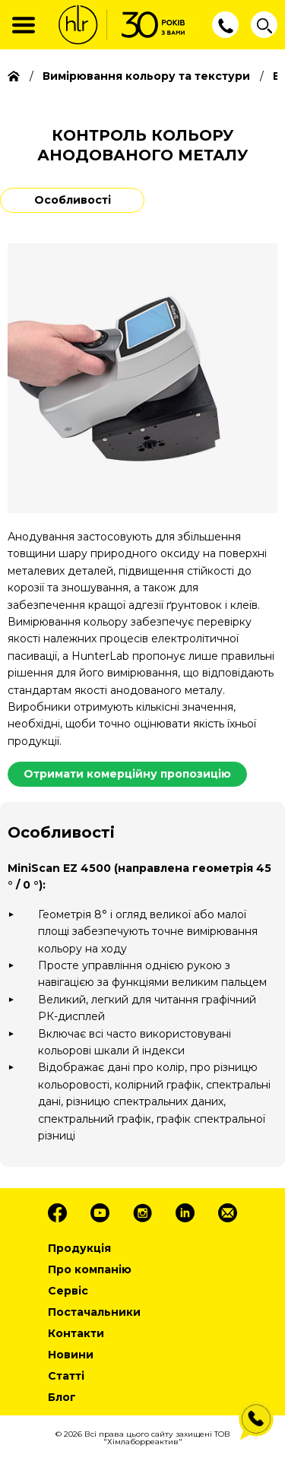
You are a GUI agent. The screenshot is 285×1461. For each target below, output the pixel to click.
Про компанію (89, 1269)
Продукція (79, 1248)
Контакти (76, 1333)
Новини (70, 1354)
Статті (66, 1376)
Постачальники (94, 1312)
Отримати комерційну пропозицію (127, 774)
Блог (62, 1397)
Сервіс (68, 1291)
